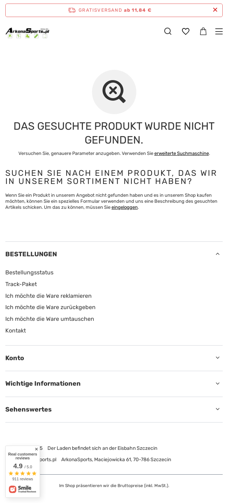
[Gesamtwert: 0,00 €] (203, 31)
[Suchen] (168, 31)
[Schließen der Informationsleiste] (215, 10)
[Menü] (220, 31)
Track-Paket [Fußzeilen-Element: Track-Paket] (21, 284)
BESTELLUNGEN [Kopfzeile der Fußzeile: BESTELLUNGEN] (31, 254)
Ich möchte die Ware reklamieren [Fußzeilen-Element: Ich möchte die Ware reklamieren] (48, 295)
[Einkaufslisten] (185, 31)
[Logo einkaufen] (27, 31)
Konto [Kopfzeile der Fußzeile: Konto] (14, 358)
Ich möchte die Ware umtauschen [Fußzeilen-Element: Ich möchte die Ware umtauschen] (49, 318)
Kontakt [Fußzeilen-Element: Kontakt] (15, 330)
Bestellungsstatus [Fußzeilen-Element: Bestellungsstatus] (29, 272)
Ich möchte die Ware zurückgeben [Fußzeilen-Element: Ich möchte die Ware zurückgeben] (50, 307)
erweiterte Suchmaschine (181, 153)
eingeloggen (125, 207)
